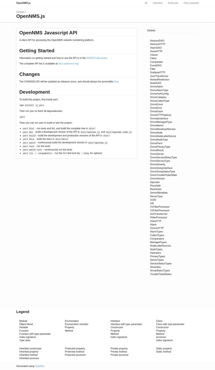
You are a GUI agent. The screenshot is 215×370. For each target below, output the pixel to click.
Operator (155, 182)
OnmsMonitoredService (162, 129)
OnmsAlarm (156, 86)
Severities (155, 267)
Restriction (156, 189)
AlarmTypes (156, 231)
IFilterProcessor (158, 217)
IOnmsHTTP (157, 228)
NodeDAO (155, 83)
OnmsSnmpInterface (161, 168)
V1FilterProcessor (159, 207)
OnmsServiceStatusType (163, 157)
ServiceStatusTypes (161, 263)
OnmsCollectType (159, 101)
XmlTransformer (158, 214)
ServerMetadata (158, 192)
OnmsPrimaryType (160, 146)
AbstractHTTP (157, 44)
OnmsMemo (156, 125)
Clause (154, 55)
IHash (153, 224)
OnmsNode (156, 132)
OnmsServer (157, 154)
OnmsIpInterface (159, 118)
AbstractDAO (157, 40)
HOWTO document (96, 58)
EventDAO (156, 65)
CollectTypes (157, 235)
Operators (155, 253)
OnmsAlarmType (159, 90)
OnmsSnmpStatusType (162, 171)
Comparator (156, 62)
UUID (153, 200)
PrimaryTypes (157, 256)
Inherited (157, 3)
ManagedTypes (158, 242)
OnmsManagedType (161, 122)
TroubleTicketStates (161, 274)
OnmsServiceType (160, 161)
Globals (20, 12)
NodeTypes (156, 249)
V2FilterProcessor (159, 210)
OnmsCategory (158, 97)
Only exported (191, 3)
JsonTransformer (159, 76)
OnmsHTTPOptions (160, 115)
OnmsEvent (156, 111)
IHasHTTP (155, 221)
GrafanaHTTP (157, 72)
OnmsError (156, 108)
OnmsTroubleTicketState (163, 175)
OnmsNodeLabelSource (163, 136)
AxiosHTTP (156, 51)
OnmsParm (156, 143)
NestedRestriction (159, 79)
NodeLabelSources (160, 245)
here (116, 81)
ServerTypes (157, 260)
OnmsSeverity (157, 164)
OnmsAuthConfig (159, 93)
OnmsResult (156, 150)
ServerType (156, 196)
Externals (173, 3)
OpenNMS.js (23, 3)
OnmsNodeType (159, 139)
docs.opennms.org (68, 63)
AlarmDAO (156, 48)
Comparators (157, 238)
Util (152, 203)
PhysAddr (155, 185)
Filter (153, 69)
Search (137, 3)
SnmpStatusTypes (160, 270)
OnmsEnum (156, 104)
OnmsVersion (157, 178)
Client (153, 58)
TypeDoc (39, 366)
